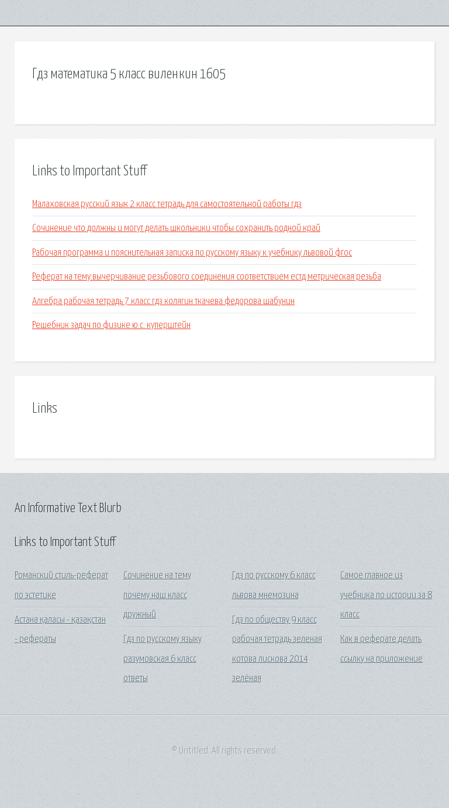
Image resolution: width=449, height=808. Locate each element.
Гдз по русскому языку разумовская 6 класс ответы (162, 658)
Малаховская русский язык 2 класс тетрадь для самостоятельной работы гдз (167, 204)
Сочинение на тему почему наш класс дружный (157, 595)
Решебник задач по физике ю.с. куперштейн (111, 325)
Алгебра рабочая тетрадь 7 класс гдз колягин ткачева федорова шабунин (163, 301)
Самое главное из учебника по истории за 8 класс (386, 595)
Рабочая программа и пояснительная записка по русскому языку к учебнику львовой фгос (192, 253)
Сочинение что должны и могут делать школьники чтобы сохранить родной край (176, 228)
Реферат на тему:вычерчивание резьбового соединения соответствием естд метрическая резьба (206, 277)
